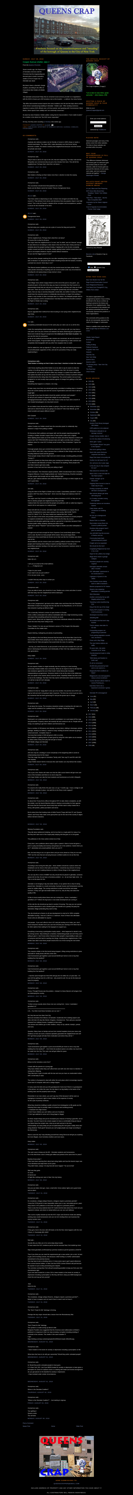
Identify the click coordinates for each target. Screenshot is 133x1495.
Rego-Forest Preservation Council (97, 282)
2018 (90, 404)
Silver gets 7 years (95, 442)
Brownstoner (90, 339)
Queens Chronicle (34, 65)
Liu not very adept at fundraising (100, 439)
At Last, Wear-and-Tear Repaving (96, 188)
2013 (90, 725)
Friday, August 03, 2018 (38, 1403)
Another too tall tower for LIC (99, 460)
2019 (90, 401)
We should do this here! (97, 546)
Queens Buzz (90, 359)
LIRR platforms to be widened (99, 428)
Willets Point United (92, 290)
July (91, 421)
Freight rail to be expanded (98, 543)
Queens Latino (91, 362)
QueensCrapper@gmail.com (95, 110)
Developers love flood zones (99, 615)
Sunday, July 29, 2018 (37, 151)
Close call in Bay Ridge (97, 640)
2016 (90, 717)
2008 (90, 740)
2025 (90, 384)
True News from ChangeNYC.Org (96, 287)
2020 (90, 398)
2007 (90, 742)
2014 (90, 722)
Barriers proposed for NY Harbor (100, 586)
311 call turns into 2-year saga (99, 463)
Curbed (88, 342)
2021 (90, 395)
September (93, 415)
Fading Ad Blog (91, 344)
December (93, 406)
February (93, 708)
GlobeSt (88, 352)
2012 (90, 728)
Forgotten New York (92, 349)
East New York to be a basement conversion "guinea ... (100, 688)
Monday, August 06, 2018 (39, 1418)
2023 (90, 390)
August (92, 418)
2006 (90, 745)
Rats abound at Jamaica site (99, 471)
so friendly (47, 122)
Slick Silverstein (95, 594)
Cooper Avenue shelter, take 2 (99, 436)
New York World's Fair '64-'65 (95, 280)
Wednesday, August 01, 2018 (40, 1342)
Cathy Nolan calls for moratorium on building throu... (98, 510)
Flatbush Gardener (92, 347)
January (93, 710)
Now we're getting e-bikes (98, 449)
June (92, 696)
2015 (90, 720)
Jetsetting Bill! (94, 617)
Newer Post (26, 1426)
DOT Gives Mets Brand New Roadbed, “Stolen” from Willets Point (96, 193)
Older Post (79, 1426)
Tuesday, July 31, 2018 (37, 1193)
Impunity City (90, 354)
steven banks (28, 128)
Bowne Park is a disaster (97, 520)
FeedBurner (102, 129)
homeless (74, 127)
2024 (90, 387)
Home (53, 1426)
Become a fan (90, 254)
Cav (29, 322)
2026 (90, 381)
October (93, 412)
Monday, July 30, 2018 (37, 780)
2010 (90, 734)
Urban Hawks (90, 371)
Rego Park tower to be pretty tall (100, 457)
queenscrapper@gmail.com (66, 1483)
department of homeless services (50, 127)
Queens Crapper (36, 125)
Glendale (67, 127)
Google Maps (93, 328)
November (93, 409)
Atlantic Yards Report (93, 337)
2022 (90, 393)
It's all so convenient (96, 663)
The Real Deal (90, 369)
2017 (90, 714)
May (91, 699)
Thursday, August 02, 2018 (39, 1392)
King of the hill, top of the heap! (99, 607)
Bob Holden (33, 127)
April (91, 702)
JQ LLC (30, 196)
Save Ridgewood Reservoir (94, 285)
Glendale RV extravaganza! (98, 693)
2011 (90, 731)
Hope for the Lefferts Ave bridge (100, 554)
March (92, 705)
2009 (90, 737)
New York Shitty (91, 357)
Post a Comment (28, 1423)
